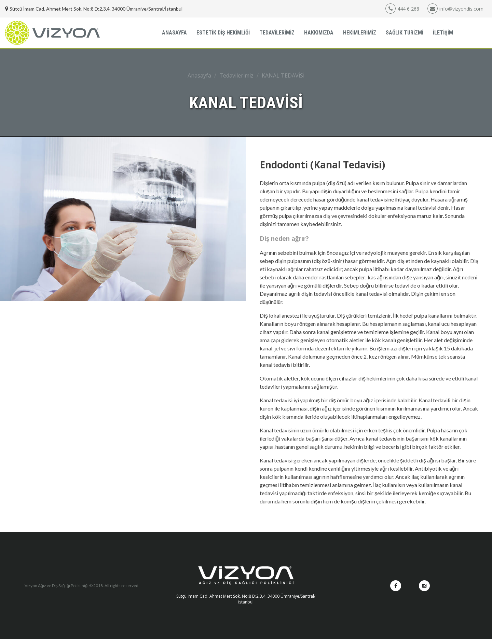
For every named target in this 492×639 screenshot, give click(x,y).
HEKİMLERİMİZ (359, 32)
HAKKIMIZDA (318, 32)
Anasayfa (199, 75)
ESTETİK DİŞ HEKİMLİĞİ (223, 32)
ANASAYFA (174, 32)
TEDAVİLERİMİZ (277, 32)
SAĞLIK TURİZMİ (404, 32)
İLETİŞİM (443, 32)
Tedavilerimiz (236, 75)
